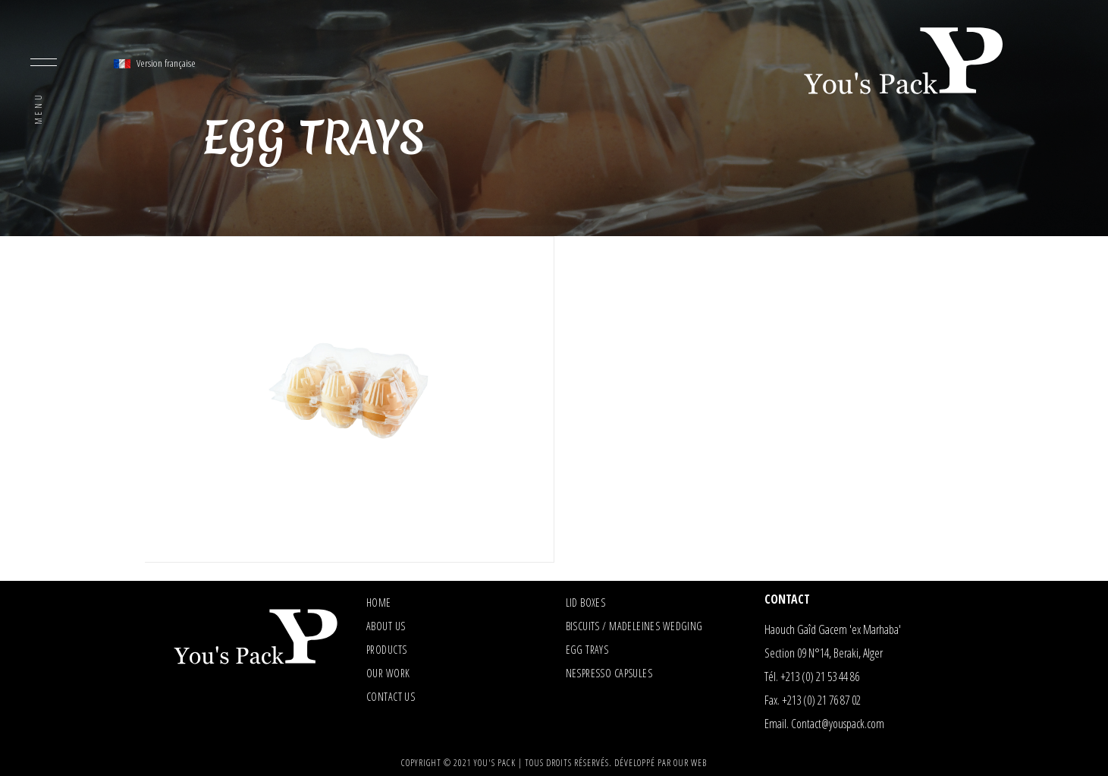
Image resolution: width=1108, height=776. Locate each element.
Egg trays (587, 649)
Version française (155, 62)
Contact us (390, 696)
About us (385, 626)
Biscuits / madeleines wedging (634, 626)
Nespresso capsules (609, 673)
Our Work (388, 673)
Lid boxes (586, 602)
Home (378, 602)
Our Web (690, 762)
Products (386, 649)
